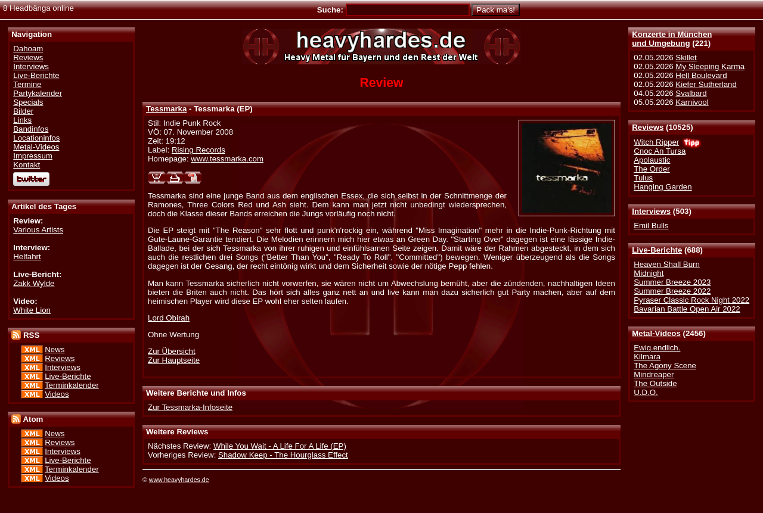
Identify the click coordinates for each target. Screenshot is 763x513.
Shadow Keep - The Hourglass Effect (283, 454)
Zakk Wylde (33, 283)
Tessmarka (166, 108)
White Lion (32, 310)
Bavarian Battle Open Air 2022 (687, 308)
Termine (27, 84)
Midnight (648, 273)
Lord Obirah (169, 317)
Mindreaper (654, 374)
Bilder (23, 111)
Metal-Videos (656, 333)
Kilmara (647, 356)
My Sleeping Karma (710, 66)
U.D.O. (646, 392)
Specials (28, 102)
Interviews (651, 211)
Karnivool (691, 102)
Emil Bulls (651, 225)
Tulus (643, 177)
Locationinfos (36, 137)
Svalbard (690, 93)
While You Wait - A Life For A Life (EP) (279, 446)
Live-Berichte (657, 249)
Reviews (647, 127)
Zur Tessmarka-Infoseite (190, 407)
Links (22, 120)
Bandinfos (30, 129)
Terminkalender (72, 385)
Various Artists (38, 229)
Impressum (32, 155)
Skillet (685, 57)
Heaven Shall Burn (667, 264)
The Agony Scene (665, 365)
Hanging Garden (662, 186)
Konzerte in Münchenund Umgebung (672, 39)
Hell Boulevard (701, 75)
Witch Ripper (656, 142)
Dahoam (28, 48)
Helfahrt (27, 256)
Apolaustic (652, 160)
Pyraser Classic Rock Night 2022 (691, 300)
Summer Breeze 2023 (672, 282)
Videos (57, 394)
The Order (651, 168)
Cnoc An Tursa (660, 151)
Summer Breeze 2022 (672, 291)
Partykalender (37, 93)
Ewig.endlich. (657, 347)
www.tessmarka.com (227, 158)
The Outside (655, 383)
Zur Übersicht (172, 351)
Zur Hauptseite (174, 360)
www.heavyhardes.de (179, 479)
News (54, 349)
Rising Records (198, 149)
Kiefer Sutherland (706, 84)
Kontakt (26, 164)
